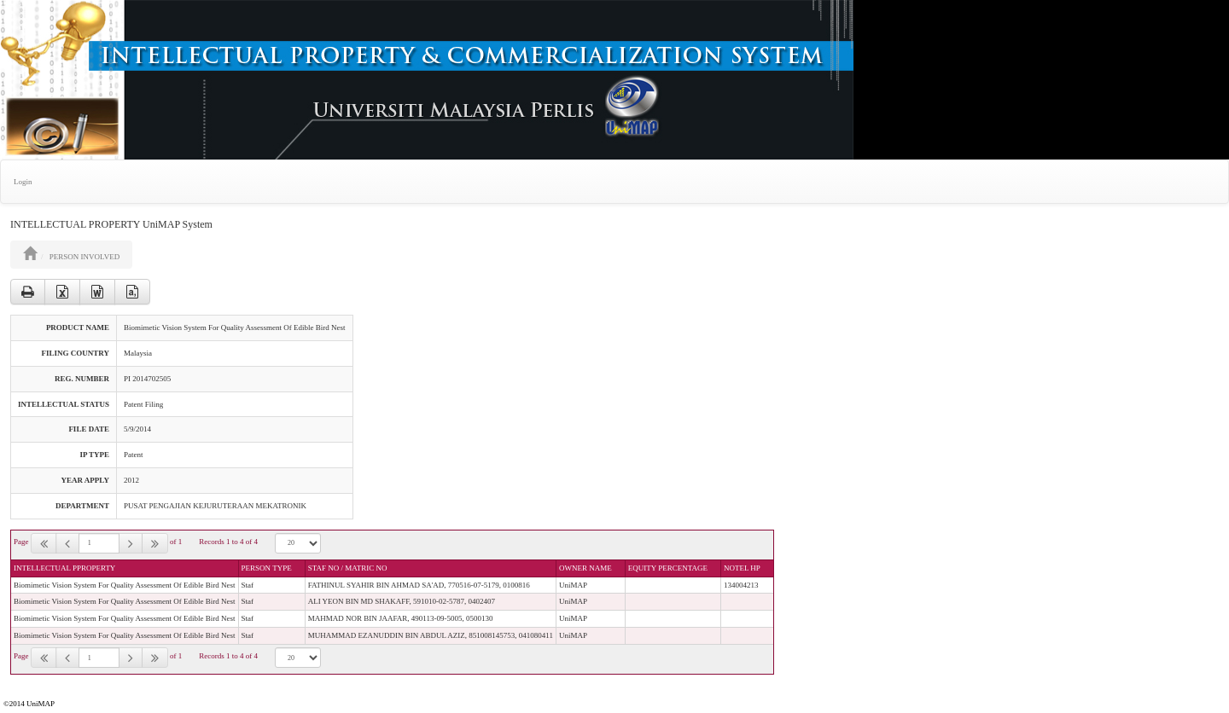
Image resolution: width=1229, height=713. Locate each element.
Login (23, 181)
